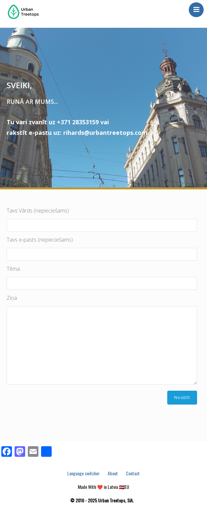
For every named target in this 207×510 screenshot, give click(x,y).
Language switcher (83, 473)
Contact (133, 473)
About (113, 473)
